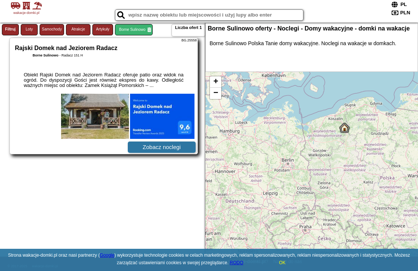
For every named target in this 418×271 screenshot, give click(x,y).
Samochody (52, 29)
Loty (29, 29)
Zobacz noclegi (162, 147)
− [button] (215, 93)
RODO (236, 262)
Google (107, 255)
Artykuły (103, 29)
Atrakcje (78, 29)
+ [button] (215, 82)
